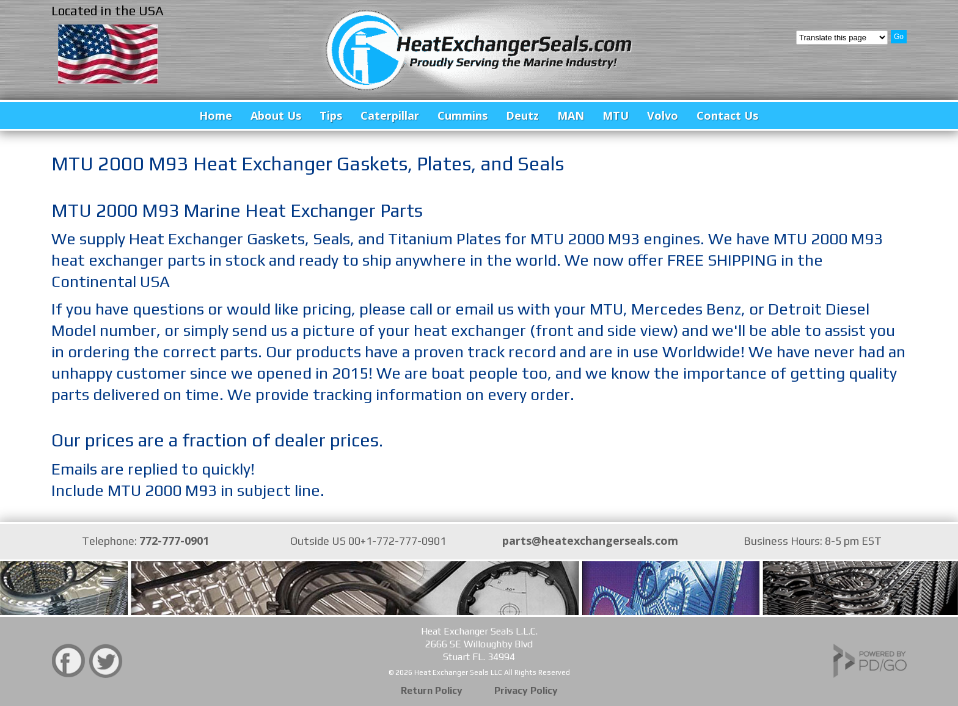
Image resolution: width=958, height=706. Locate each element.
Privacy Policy (526, 690)
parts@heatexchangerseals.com (590, 540)
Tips (331, 115)
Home (215, 115)
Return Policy (432, 690)
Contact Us (727, 115)
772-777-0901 (174, 540)
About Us (275, 115)
